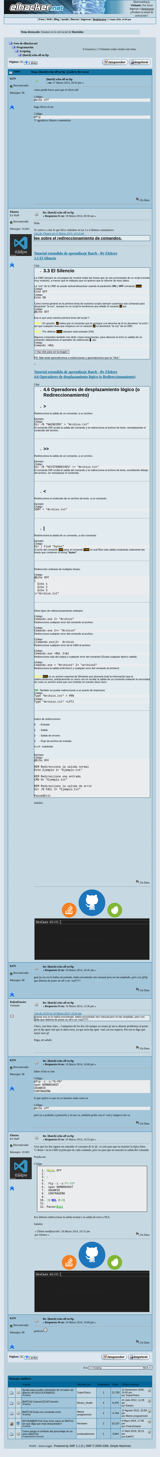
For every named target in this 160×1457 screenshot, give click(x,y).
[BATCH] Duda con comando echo (41, 1417)
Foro (41, 19)
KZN (13, 78)
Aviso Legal (45, 1451)
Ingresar (134, 8)
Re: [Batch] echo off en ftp (58, 212)
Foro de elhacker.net (25, 43)
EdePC (130, 1442)
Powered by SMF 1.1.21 (69, 1451)
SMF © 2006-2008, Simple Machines (108, 1451)
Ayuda (65, 19)
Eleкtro (14, 211)
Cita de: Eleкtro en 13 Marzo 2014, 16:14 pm (59, 233)
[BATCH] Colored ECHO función (40, 1407)
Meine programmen (84, 1418)
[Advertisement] (97, 161)
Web (49, 19)
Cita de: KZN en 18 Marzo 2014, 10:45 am (58, 1013)
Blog (56, 19)
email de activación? (144, 14)
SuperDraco (84, 1398)
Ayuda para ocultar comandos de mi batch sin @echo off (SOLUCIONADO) (48, 1397)
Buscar (75, 19)
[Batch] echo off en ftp (36, 55)
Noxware (82, 1429)
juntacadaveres (85, 1439)
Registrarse (99, 19)
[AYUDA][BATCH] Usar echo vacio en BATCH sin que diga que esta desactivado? (48, 1428)
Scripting (25, 51)
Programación (25, 47)
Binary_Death (85, 1408)
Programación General (32, 1442)
